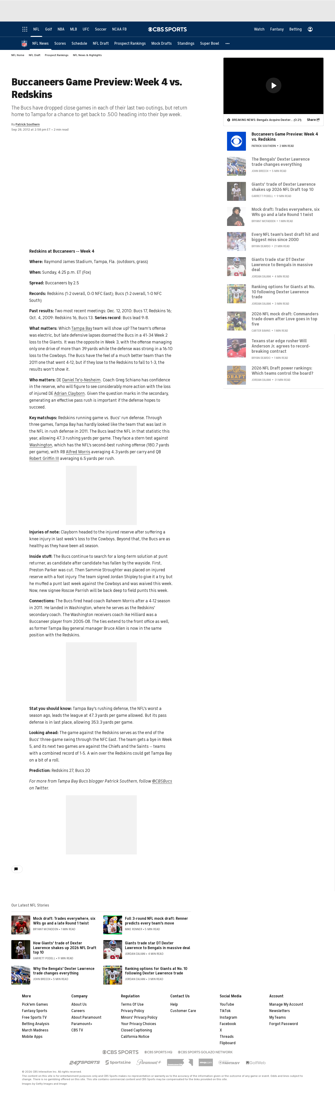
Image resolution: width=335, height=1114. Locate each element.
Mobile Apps (32, 1036)
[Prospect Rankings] (130, 43)
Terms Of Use (132, 1004)
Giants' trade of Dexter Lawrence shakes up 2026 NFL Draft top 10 (284, 186)
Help (174, 1004)
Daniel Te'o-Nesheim (81, 380)
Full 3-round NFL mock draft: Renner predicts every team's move (156, 920)
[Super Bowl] (209, 43)
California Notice (135, 1036)
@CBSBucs (162, 781)
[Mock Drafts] (162, 43)
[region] (273, 85)
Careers (78, 1010)
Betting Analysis (35, 1024)
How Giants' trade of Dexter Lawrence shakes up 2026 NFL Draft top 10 (64, 948)
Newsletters (279, 1010)
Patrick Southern (28, 124)
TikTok (225, 1010)
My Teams (277, 1017)
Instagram (228, 1017)
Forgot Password (283, 1024)
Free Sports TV (34, 1017)
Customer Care (183, 1010)
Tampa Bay (81, 328)
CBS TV (77, 1030)
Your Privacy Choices (138, 1024)
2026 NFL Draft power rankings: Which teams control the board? (282, 370)
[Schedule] (79, 43)
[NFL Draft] (101, 43)
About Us (79, 1004)
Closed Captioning (136, 1030)
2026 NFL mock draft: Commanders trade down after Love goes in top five (285, 318)
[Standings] (186, 43)
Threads (227, 1036)
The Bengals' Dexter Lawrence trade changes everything (281, 161)
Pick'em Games (35, 1004)
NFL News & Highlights (87, 55)
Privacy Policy (132, 1010)
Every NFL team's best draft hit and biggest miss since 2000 (285, 237)
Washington (40, 445)
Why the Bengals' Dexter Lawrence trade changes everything (63, 971)
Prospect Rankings (57, 55)
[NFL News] (41, 43)
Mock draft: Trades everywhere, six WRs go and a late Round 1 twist (64, 920)
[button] (228, 43)
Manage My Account (286, 1004)
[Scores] (60, 43)
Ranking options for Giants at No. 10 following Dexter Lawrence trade (156, 971)
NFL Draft (34, 55)
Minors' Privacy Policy (139, 1017)
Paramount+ (81, 1024)
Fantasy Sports (34, 1010)
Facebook (228, 1024)
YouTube (227, 1004)
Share (311, 120)
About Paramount (86, 1017)
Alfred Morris (78, 451)
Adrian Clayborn (69, 393)
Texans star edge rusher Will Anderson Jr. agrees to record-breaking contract (281, 345)
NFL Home (17, 55)
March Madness (35, 1030)
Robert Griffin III (44, 458)
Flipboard (228, 1043)
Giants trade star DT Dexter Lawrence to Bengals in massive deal (157, 945)
